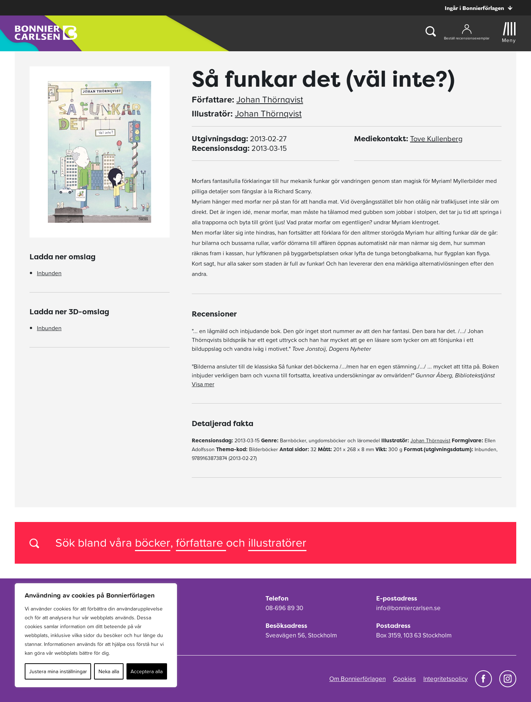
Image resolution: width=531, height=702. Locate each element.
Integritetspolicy (445, 679)
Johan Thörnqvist (269, 99)
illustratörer (277, 542)
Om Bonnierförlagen (357, 679)
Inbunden (49, 273)
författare (201, 542)
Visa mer (203, 384)
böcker (152, 542)
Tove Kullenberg (436, 138)
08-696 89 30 (284, 608)
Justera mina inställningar (58, 671)
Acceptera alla (147, 671)
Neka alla (108, 671)
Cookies (404, 679)
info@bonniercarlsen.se (408, 608)
